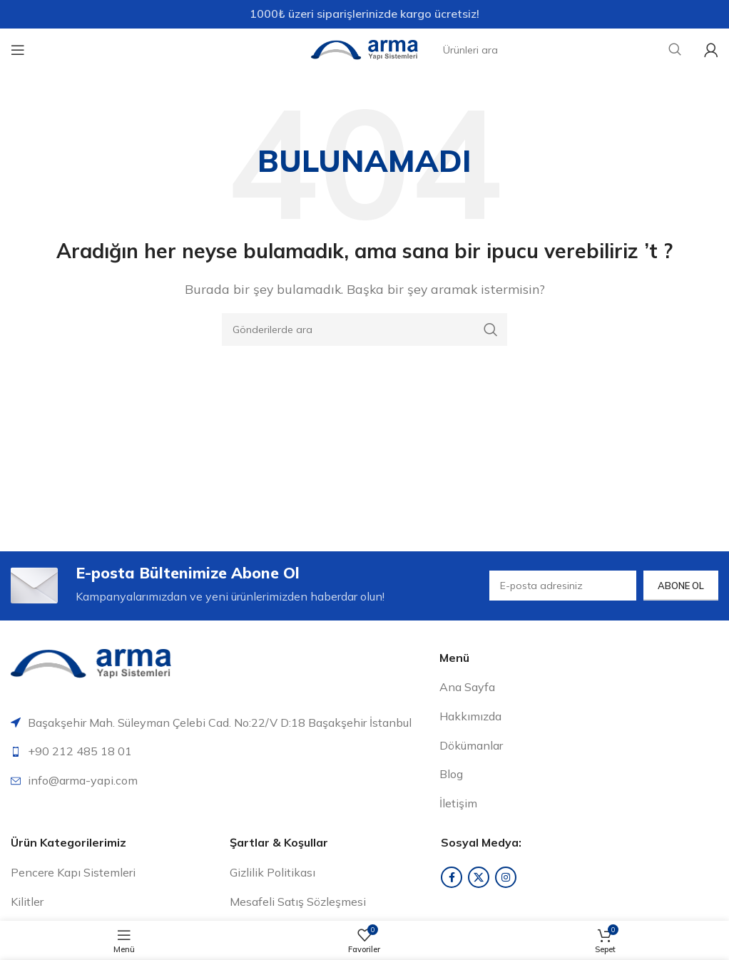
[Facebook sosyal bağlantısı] (451, 879)
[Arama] (364, 329)
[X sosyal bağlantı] (478, 879)
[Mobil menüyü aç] (18, 50)
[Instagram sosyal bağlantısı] (505, 879)
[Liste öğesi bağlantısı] (220, 754)
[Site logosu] (364, 48)
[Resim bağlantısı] (91, 664)
